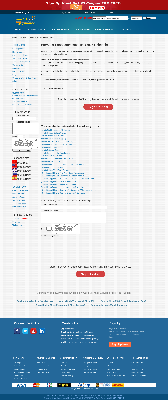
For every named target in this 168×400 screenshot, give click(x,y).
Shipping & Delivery (20, 58)
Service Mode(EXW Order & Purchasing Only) (123, 301)
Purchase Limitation (21, 379)
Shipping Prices (18, 197)
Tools (111, 12)
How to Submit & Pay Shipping (53, 139)
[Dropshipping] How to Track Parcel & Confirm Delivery (63, 187)
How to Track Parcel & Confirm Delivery (57, 141)
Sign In (18, 12)
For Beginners (18, 49)
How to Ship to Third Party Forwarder (56, 170)
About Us (110, 363)
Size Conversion (19, 207)
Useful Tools (125, 29)
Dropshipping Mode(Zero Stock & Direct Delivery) (60, 305)
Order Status (65, 372)
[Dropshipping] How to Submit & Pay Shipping (59, 184)
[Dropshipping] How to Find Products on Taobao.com (62, 173)
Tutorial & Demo (82, 29)
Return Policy (112, 372)
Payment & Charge (20, 55)
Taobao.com (17, 225)
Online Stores (66, 363)
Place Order (65, 366)
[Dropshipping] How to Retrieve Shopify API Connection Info (65, 193)
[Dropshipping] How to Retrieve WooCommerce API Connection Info (68, 190)
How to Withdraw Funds (51, 147)
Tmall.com (16, 222)
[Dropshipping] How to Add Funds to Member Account (62, 176)
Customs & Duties (91, 369)
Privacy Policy (75, 389)
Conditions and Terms (90, 389)
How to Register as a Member (53, 156)
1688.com (21, 219)
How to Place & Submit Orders (53, 133)
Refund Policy (42, 369)
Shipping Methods (91, 363)
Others (15, 81)
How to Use (23, 37)
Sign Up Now (120, 344)
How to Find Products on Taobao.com (56, 130)
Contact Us (111, 366)
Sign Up (26, 12)
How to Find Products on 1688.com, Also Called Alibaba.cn (65, 164)
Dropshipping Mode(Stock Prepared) (109, 305)
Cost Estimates (136, 366)
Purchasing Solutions (36, 29)
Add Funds (41, 363)
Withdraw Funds (43, 366)
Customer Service (19, 68)
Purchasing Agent (60, 29)
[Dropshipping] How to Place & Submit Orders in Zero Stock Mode (67, 179)
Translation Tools (19, 204)
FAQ (14, 75)
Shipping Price (89, 366)
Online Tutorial (19, 366)
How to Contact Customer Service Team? (58, 159)
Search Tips (18, 376)
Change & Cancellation (116, 376)
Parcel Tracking (90, 372)
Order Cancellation (68, 369)
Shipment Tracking (20, 200)
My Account (66, 12)
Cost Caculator (18, 194)
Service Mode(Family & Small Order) (35, 301)
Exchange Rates (137, 369)
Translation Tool (137, 372)
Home (18, 29)
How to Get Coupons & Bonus (53, 167)
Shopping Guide (19, 65)
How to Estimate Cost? (50, 150)
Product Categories (104, 29)
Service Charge (43, 372)
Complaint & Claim (114, 369)
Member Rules (18, 71)
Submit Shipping (67, 376)
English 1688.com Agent (54, 395)
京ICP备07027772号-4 (116, 398)
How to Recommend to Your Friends (41, 37)
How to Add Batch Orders (51, 161)
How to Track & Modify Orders (53, 136)
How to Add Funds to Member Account (56, 144)
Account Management (21, 62)
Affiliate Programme (138, 376)
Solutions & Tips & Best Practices (25, 78)
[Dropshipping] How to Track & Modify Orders (59, 181)
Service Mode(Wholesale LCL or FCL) (76, 301)
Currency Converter (20, 191)
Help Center (90, 12)
